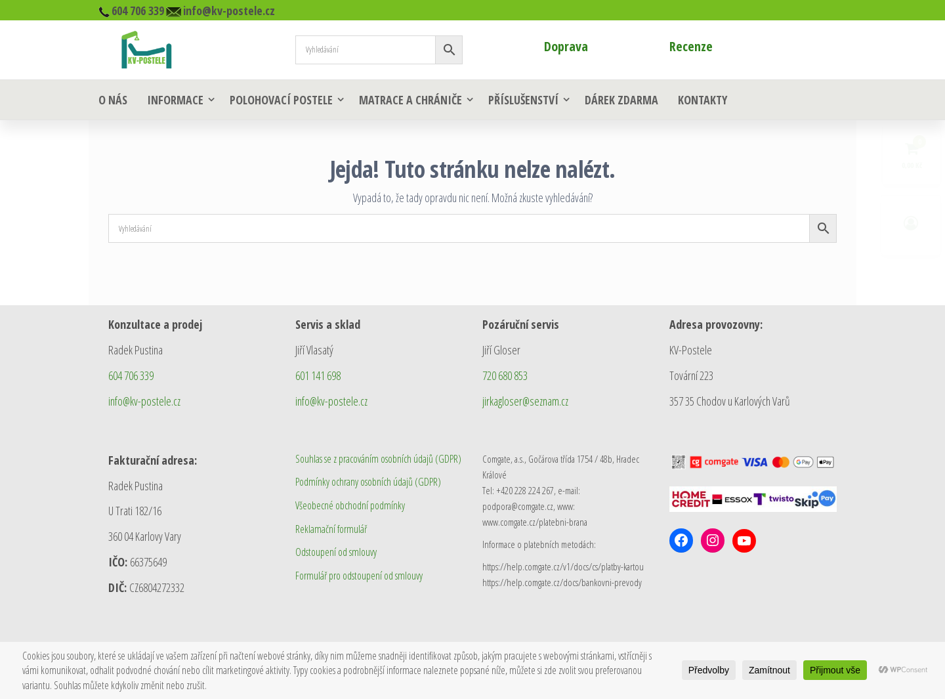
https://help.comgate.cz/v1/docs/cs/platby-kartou (563, 566)
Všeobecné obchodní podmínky (350, 505)
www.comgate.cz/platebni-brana (534, 521)
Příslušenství (523, 100)
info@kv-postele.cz (144, 401)
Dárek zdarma (621, 100)
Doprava (566, 46)
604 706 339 (131, 375)
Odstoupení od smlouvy (336, 552)
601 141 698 (318, 375)
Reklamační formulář (331, 529)
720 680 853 (505, 375)
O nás (112, 100)
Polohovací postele (281, 100)
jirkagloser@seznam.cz (525, 401)
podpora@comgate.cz (517, 506)
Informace (175, 100)
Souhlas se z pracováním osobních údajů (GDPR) (378, 459)
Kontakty (702, 100)
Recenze (691, 46)
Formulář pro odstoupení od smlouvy (359, 575)
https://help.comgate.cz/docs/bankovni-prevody (562, 582)
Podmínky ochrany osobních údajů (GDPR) (368, 482)
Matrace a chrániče (410, 100)
